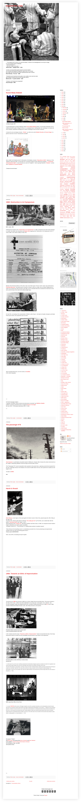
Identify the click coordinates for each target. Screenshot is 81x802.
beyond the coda (14, 6)
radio (64, 204)
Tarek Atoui (66, 213)
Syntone (62, 419)
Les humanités (64, 373)
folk (74, 178)
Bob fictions (63, 322)
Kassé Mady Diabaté (14, 93)
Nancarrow (70, 194)
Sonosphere (63, 409)
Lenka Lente (63, 371)
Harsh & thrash (12, 488)
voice (61, 217)
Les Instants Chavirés (65, 374)
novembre (64, 109)
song (71, 209)
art (69, 159)
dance (70, 171)
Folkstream (63, 345)
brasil (69, 163)
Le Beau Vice (63, 367)
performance (72, 199)
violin (74, 216)
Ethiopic (71, 175)
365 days (63, 313)
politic (61, 202)
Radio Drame (63, 397)
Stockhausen (62, 212)
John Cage (73, 186)
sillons (73, 207)
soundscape (63, 210)
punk (61, 204)
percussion (65, 199)
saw (74, 206)
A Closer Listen (64, 315)
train (65, 214)
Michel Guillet (10, 740)
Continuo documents (65, 325)
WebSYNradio (64, 428)
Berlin (74, 160)
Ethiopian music (64, 339)
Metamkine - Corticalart (65, 376)
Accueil (30, 781)
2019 (62, 104)
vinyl (71, 216)
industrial (66, 183)
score (66, 207)
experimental (71, 177)
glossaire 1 (62, 181)
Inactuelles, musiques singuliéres (67, 351)
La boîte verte (64, 362)
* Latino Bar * (63, 310)
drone (69, 174)
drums (73, 174)
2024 (62, 95)
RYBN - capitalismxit (65, 402)
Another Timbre (64, 319)
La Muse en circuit (64, 364)
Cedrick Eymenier (71, 164)
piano (61, 201)
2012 (62, 149)
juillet (63, 116)
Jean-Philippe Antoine (66, 186)
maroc (70, 191)
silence (69, 207)
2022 (62, 99)
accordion (64, 156)
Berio (71, 160)
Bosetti (66, 163)
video (61, 216)
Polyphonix (65, 202)
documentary (63, 174)
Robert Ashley (62, 205)
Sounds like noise (64, 412)
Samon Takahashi (32, 740)
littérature (67, 190)
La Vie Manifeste (64, 365)
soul (74, 209)
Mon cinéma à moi (64, 379)
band (72, 159)
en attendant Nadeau (65, 332)
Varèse (74, 214)
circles (73, 166)
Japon (74, 185)
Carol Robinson (65, 164)
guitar (70, 181)
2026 (62, 92)
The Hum (63, 423)
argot (67, 159)
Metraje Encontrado (65, 377)
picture (65, 201)
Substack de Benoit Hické (66, 417)
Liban (61, 190)
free (61, 180)
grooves (67, 181)
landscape (67, 189)
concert (72, 169)
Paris (66, 198)
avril (63, 132)
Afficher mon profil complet (65, 443)
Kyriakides (62, 189)
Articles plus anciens (51, 781)
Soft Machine (66, 209)
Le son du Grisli (64, 370)
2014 (62, 145)
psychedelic (72, 202)
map (67, 191)
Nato (62, 380)
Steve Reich (71, 210)
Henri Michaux (66, 182)
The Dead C (70, 213)
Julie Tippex (63, 356)
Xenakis (71, 217)
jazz (61, 186)
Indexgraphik (63, 353)
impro (73, 182)
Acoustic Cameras (64, 316)
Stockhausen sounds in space (67, 414)
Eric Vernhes (67, 175)
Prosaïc (68, 202)
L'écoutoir (63, 359)
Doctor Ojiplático (64, 327)
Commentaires (64, 451)
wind (65, 217)
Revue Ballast (64, 399)
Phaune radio (63, 391)
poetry (73, 201)
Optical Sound (64, 385)
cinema (70, 166)
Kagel (74, 187)
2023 (62, 97)
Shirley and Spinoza (65, 405)
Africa (68, 156)
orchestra (62, 197)
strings (68, 212)
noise (64, 196)
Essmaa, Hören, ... (65, 338)
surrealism (73, 212)
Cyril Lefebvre (65, 171)
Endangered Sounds (65, 333)
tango (61, 213)
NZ (68, 196)
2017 (62, 140)
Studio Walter (64, 415)
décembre (64, 107)
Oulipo (62, 387)
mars (63, 134)
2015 (62, 143)
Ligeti (64, 190)
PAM (62, 390)
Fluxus (71, 178)
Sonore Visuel (64, 408)
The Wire (63, 426)
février (63, 136)
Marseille (73, 191)
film (65, 178)
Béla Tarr (67, 160)
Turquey (67, 214)
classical (73, 167)
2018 (62, 106)
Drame (62, 329)
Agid (71, 156)
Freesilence (63, 348)
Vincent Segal (66, 216)
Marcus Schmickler (23, 740)
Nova (67, 196)
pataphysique (70, 198)
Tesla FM (63, 422)
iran (71, 185)
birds (72, 162)
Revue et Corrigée (64, 400)
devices (73, 172)
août (63, 114)
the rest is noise (64, 425)
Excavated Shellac (65, 342)
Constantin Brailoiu (65, 324)
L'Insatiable (63, 361)
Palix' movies (62, 198)
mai (63, 119)
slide (61, 209)
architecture (72, 157)
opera (71, 196)
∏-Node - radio (64, 312)
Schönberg (62, 207)
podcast (69, 201)
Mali (65, 191)
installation (72, 183)
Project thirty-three (64, 396)
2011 (62, 150)
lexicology (72, 189)
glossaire (73, 180)
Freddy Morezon (64, 347)
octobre (64, 111)
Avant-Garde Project (65, 321)
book (63, 163)
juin (63, 118)
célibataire (62, 166)
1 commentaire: (19, 418)
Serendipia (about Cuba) (66, 403)
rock (71, 205)
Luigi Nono (62, 191)
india (61, 183)
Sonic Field (63, 406)
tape (63, 213)
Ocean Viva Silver (64, 383)
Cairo (61, 164)
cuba (61, 171)
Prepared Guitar (64, 394)
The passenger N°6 (13, 425)
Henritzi (71, 182)
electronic (62, 175)
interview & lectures (65, 185)
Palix (74, 197)
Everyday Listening (65, 341)
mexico (65, 193)
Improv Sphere (64, 350)
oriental (70, 197)
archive (62, 159)
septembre (64, 112)
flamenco (68, 178)
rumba (74, 205)
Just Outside (63, 358)
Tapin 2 (62, 420)
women (68, 217)
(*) (47, 604)
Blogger (45, 795)
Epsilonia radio (64, 335)
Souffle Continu (64, 411)
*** (61, 156)
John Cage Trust (64, 354)
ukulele (71, 214)
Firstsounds (63, 344)
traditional (62, 214)
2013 (62, 147)
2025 (62, 93)
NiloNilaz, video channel (66, 382)
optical (73, 196)
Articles (63, 449)
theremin (73, 213)
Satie (71, 206)
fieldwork (62, 178)
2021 (62, 100)
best (67, 162)
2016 (62, 142)
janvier (63, 138)
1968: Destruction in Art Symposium (20, 202)
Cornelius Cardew (71, 170)
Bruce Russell (72, 163)
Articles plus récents (10, 781)
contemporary (63, 170)
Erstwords (63, 336)
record (73, 204)
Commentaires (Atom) (16, 783)
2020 (62, 102)
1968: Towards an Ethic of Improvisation (22, 574)
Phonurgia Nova (64, 393)
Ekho (62, 330)
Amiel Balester (66, 157)
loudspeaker (72, 190)
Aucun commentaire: (20, 195)
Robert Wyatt (67, 205)
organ (66, 197)
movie (66, 194)
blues (61, 163)
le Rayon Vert (64, 368)
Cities (61, 167)
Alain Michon (63, 318)
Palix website (63, 388)
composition (64, 169)
